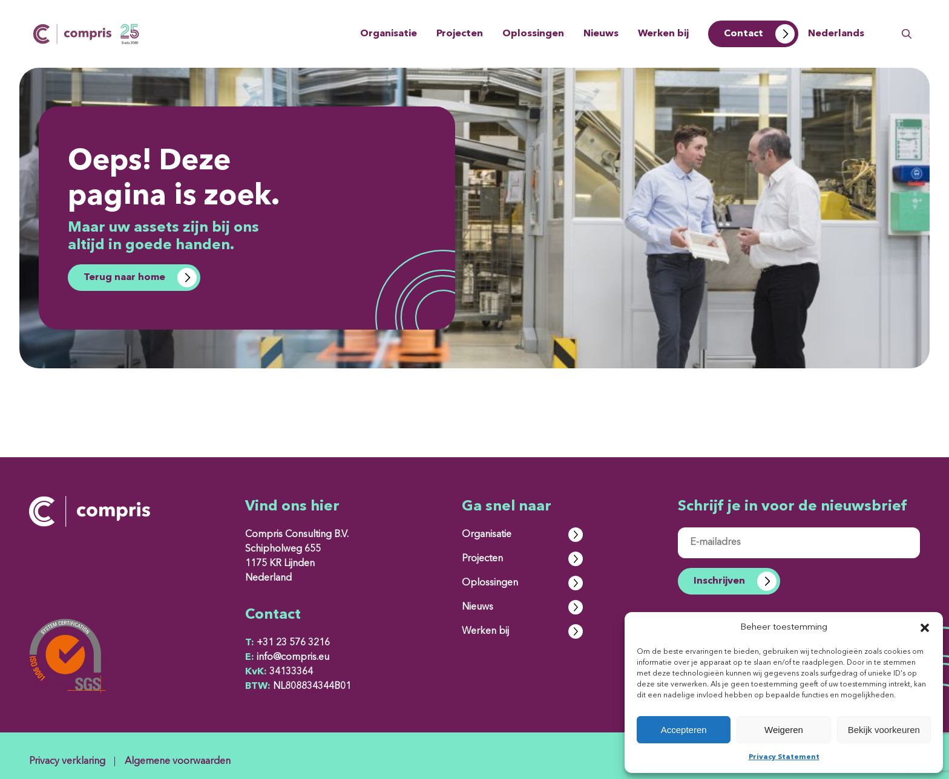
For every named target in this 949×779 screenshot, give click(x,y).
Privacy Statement (784, 757)
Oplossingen (533, 34)
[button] (925, 628)
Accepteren (684, 730)
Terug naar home (124, 277)
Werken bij (663, 34)
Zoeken (906, 34)
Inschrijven (719, 581)
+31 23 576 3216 (287, 643)
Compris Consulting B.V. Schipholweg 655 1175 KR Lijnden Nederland (297, 556)
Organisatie (388, 34)
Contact (743, 34)
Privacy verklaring (67, 761)
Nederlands (836, 34)
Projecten (459, 34)
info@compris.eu (287, 657)
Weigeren (783, 730)
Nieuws (601, 34)
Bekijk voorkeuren (884, 730)
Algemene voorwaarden (178, 761)
